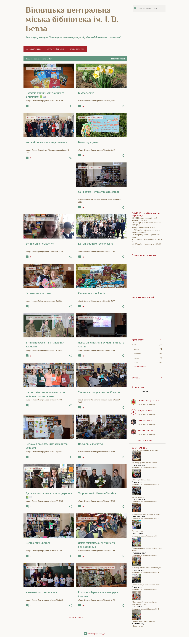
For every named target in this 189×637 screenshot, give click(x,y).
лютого (137, 358)
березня (137, 354)
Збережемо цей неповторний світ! (145, 585)
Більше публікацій (76, 617)
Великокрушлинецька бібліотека (145, 450)
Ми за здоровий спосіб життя (144, 463)
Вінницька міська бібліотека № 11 (145, 484)
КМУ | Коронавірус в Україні (143, 227)
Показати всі (138, 626)
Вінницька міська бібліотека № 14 (145, 536)
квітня (136, 349)
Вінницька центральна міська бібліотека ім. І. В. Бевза (72, 19)
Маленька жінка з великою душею (146, 514)
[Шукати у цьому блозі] (152, 8)
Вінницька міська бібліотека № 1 (145, 467)
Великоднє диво (138, 497)
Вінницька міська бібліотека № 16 (145, 572)
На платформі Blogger (94, 634)
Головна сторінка (33, 49)
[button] (70, 106)
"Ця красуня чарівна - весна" (144, 621)
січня (136, 363)
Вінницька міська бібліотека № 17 (145, 589)
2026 (134, 345)
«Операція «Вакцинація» (141, 480)
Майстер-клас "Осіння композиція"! (146, 568)
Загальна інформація (55, 49)
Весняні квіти (137, 531)
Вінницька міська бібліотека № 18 (145, 609)
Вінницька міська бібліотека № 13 (145, 519)
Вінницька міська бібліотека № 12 (145, 502)
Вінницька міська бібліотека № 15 (145, 555)
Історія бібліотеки (77, 49)
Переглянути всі (118, 59)
